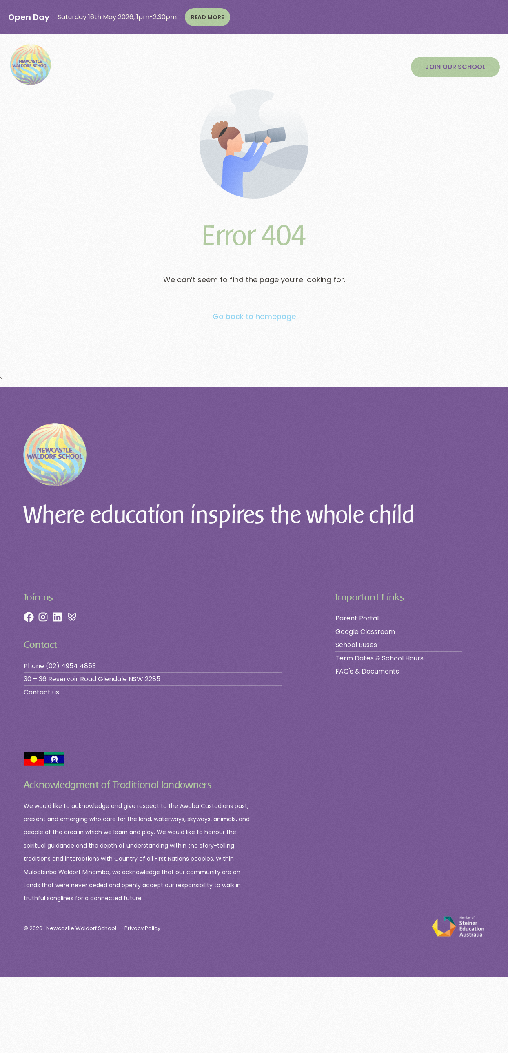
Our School (85, 67)
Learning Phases (142, 67)
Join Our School (207, 67)
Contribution (265, 67)
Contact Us (362, 67)
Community (316, 67)
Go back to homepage (254, 316)
